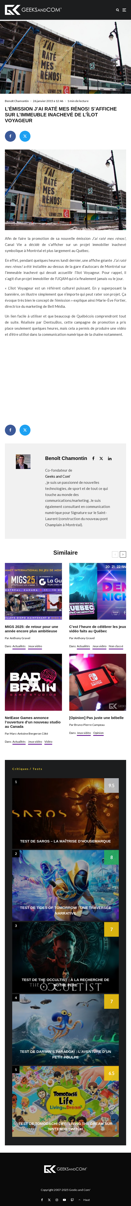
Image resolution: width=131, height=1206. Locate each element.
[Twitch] (72, 1200)
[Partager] (10, 136)
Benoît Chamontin (17, 101)
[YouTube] (64, 1200)
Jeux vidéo (35, 646)
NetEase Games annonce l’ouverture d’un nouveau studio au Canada (32, 722)
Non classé (116, 646)
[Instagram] (56, 1200)
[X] (49, 1200)
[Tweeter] (25, 136)
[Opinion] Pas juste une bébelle (96, 718)
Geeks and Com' (57, 476)
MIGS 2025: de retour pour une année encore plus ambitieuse (31, 629)
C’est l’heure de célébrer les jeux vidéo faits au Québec (97, 629)
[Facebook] (42, 1200)
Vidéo (48, 741)
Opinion (98, 733)
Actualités (19, 646)
